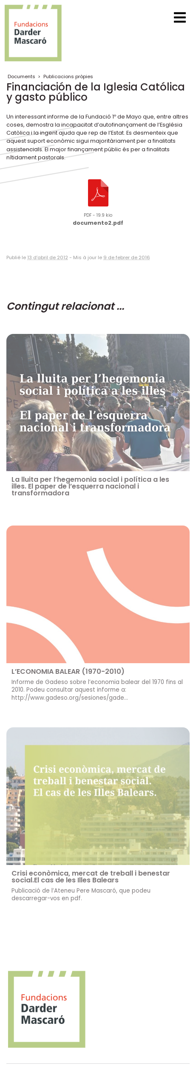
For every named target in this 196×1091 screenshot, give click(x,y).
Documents (21, 76)
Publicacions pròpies (68, 76)
